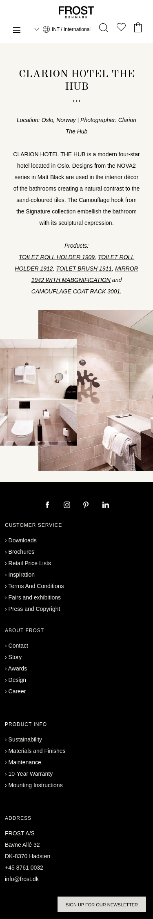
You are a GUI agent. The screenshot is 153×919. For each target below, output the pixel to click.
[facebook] (48, 505)
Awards (17, 668)
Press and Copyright (34, 609)
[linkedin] (106, 505)
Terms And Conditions (36, 586)
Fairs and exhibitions (35, 597)
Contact (18, 645)
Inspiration (22, 574)
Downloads (23, 540)
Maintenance (25, 762)
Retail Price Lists (30, 563)
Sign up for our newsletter (102, 904)
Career (17, 691)
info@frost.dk (22, 879)
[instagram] (68, 505)
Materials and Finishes (37, 751)
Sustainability (25, 739)
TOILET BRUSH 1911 (84, 268)
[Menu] (17, 31)
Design (18, 680)
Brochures (22, 551)
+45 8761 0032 (24, 867)
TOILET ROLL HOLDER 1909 (57, 257)
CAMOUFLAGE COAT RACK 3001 (75, 291)
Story (15, 657)
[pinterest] (87, 505)
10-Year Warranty (31, 773)
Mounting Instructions (36, 785)
